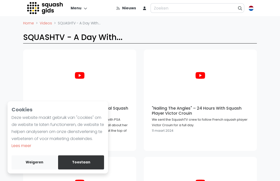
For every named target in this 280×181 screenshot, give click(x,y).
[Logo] (45, 8)
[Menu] (79, 8)
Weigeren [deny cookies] (34, 162)
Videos (46, 23)
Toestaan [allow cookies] (81, 162)
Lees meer (21, 146)
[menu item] (144, 8)
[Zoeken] (240, 8)
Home (28, 23)
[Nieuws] (126, 8)
